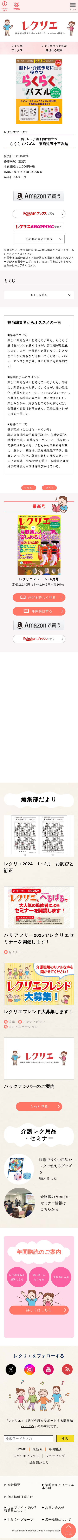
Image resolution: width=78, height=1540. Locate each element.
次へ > (50, 487)
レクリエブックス (26, 1456)
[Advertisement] (39, 688)
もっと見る (39, 1106)
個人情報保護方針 (20, 1497)
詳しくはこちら (39, 1309)
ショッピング (55, 1456)
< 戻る (28, 487)
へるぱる (27, 1426)
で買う (39, 214)
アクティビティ (34, 1022)
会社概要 (14, 1485)
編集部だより (39, 1462)
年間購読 (16, 9)
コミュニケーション (23, 1027)
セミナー (14, 952)
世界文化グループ (20, 1519)
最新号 (37, 1449)
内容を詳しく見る (42, 597)
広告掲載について (58, 1519)
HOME (21, 1449)
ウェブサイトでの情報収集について (20, 1509)
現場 (11, 1022)
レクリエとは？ (4, 10)
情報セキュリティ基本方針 (58, 1486)
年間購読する (42, 611)
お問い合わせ (55, 1507)
